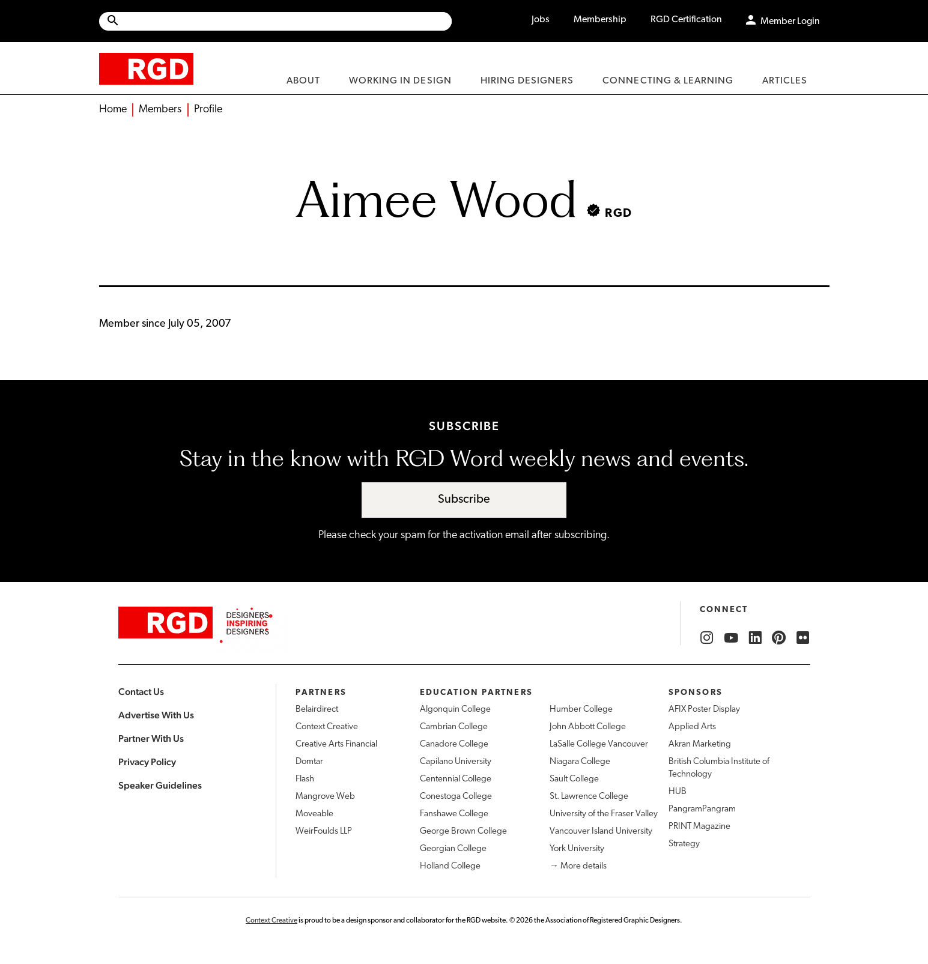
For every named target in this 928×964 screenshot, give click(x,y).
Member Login (790, 21)
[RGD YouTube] (731, 638)
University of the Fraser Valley (604, 814)
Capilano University (455, 761)
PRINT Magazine (699, 826)
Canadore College (454, 744)
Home (113, 109)
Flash (305, 779)
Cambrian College (454, 727)
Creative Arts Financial (336, 744)
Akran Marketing (700, 744)
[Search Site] (286, 21)
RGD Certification (686, 20)
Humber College (581, 709)
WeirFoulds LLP (324, 831)
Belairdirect (317, 709)
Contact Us (141, 691)
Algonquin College (455, 709)
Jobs (541, 20)
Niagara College (580, 761)
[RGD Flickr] (803, 638)
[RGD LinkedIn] (755, 638)
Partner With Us (151, 738)
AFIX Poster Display (704, 709)
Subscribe (464, 500)
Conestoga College (456, 796)
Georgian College (453, 848)
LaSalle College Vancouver (599, 744)
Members (160, 109)
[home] (146, 68)
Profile (208, 109)
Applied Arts (692, 727)
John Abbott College (588, 727)
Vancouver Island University (601, 831)
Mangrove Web (325, 796)
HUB (678, 791)
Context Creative (327, 727)
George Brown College (463, 831)
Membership (600, 20)
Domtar (309, 761)
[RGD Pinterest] (779, 638)
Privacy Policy (147, 762)
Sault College (574, 779)
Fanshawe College (454, 814)
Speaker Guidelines (160, 785)
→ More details (578, 866)
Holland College (450, 866)
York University (577, 848)
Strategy (684, 844)
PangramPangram (702, 809)
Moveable (314, 814)
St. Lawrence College (589, 796)
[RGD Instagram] (707, 638)
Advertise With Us (156, 715)
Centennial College (455, 779)
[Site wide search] (275, 21)
